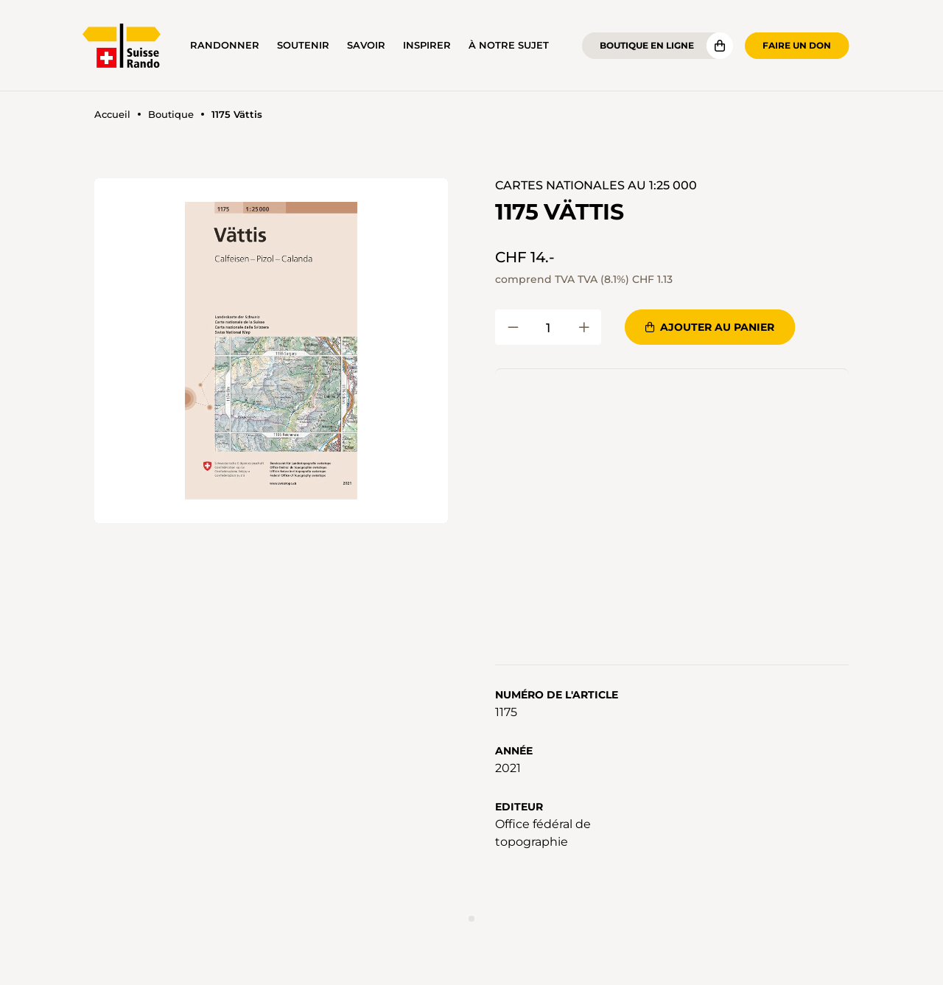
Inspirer (427, 45)
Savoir (366, 45)
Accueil (112, 114)
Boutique (171, 114)
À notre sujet (509, 45)
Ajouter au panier (709, 327)
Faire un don (797, 45)
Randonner (224, 45)
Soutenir (303, 45)
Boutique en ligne (647, 45)
